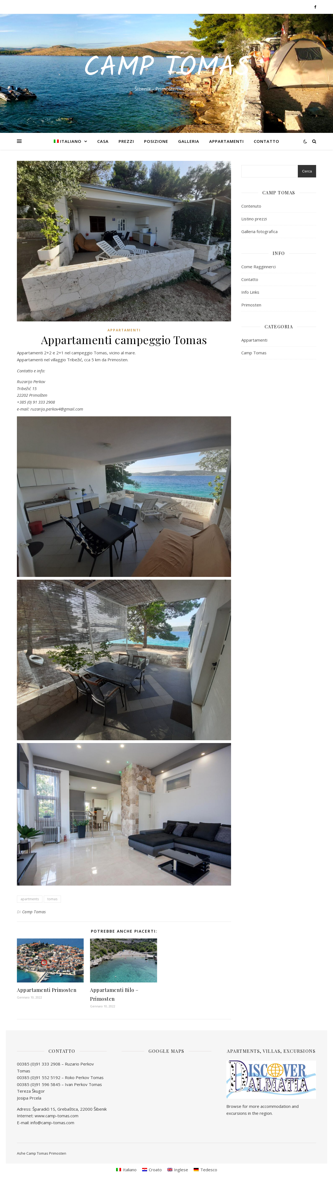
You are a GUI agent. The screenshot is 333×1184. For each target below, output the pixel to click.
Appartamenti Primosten (46, 990)
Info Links (250, 292)
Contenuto (251, 206)
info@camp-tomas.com (52, 1122)
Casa (103, 141)
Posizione (156, 141)
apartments (30, 899)
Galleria (188, 141)
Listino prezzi (254, 218)
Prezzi (126, 141)
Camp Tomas (166, 68)
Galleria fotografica (259, 231)
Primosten (251, 305)
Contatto (266, 141)
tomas (52, 899)
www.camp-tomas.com (56, 1115)
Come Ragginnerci (258, 266)
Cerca (307, 171)
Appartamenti (226, 141)
